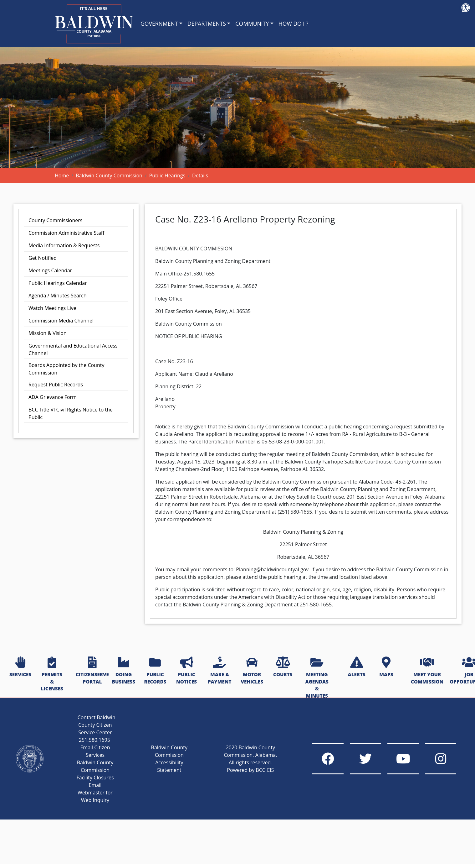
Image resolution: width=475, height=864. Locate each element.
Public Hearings (167, 175)
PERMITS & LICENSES (52, 674)
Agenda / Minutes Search (57, 295)
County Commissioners (55, 220)
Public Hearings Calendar (57, 283)
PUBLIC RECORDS (155, 671)
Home (62, 175)
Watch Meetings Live (52, 308)
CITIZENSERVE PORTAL (92, 671)
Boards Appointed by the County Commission (66, 369)
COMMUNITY (252, 23)
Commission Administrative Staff (66, 232)
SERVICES (20, 667)
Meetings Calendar (50, 270)
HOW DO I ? (293, 23)
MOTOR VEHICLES (252, 671)
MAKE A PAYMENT (219, 671)
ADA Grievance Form (52, 397)
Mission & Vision (47, 333)
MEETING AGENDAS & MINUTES (317, 678)
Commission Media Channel (61, 320)
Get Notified (42, 257)
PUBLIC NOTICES (186, 671)
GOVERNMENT (159, 23)
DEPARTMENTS (206, 23)
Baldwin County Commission (109, 175)
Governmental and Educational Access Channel (73, 349)
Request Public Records (55, 384)
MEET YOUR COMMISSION (427, 671)
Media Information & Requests (64, 245)
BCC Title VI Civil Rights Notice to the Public (70, 413)
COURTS (282, 667)
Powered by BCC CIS (250, 770)
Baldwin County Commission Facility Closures (95, 770)
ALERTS (356, 667)
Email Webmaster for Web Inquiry (95, 793)
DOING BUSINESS (123, 671)
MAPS (386, 667)
